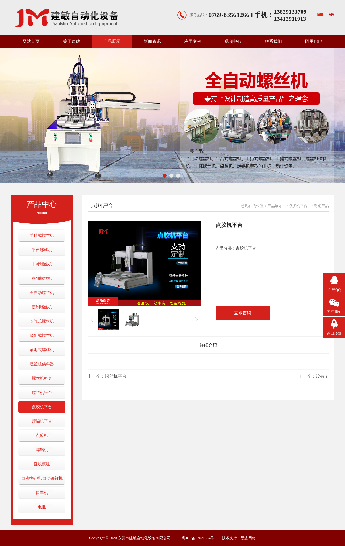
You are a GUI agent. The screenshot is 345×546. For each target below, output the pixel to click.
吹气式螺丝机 (42, 321)
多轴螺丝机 (42, 278)
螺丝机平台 (42, 393)
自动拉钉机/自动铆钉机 (42, 478)
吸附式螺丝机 (42, 335)
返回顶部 (334, 333)
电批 (42, 507)
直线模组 (42, 464)
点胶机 (42, 435)
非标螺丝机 (42, 264)
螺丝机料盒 (42, 378)
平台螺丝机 (42, 250)
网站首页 (31, 41)
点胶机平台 (42, 407)
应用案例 (192, 41)
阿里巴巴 (313, 41)
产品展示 (111, 41)
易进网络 (248, 538)
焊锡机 (42, 450)
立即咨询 (242, 312)
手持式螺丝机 (42, 235)
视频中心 (233, 41)
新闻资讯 (152, 41)
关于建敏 (71, 41)
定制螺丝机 (42, 307)
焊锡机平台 (42, 421)
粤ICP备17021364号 (198, 538)
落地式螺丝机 (42, 350)
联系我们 (273, 41)
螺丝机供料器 (42, 364)
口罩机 (42, 492)
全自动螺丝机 (42, 293)
